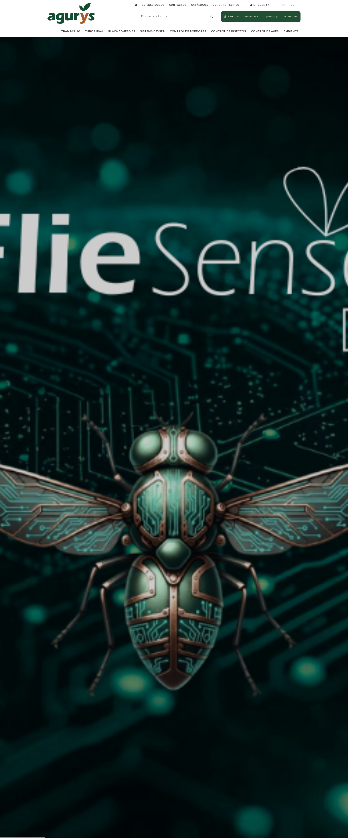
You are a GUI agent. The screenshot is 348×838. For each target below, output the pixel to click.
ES (293, 5)
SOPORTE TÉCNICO (226, 5)
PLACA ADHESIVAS (121, 31)
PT (284, 5)
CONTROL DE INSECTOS (228, 31)
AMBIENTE (291, 31)
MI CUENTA (260, 5)
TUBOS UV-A (94, 31)
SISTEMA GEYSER (152, 31)
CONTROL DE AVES (265, 31)
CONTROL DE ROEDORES (188, 31)
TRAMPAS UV (70, 31)
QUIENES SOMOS (153, 5)
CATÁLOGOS (199, 5)
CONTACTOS (178, 5)
